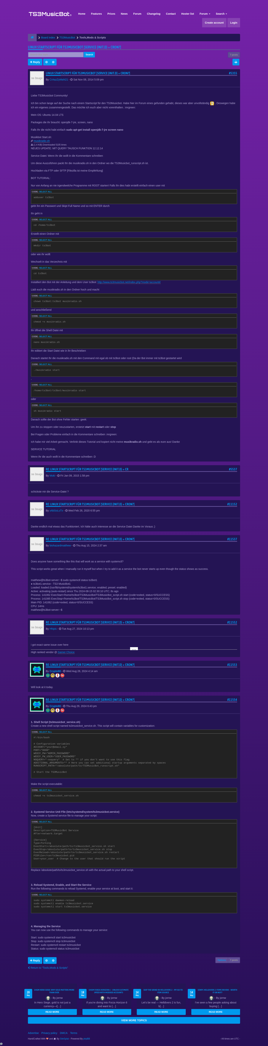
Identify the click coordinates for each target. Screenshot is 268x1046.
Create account (214, 22)
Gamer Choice (66, 652)
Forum (137, 13)
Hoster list (187, 13)
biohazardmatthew (60, 545)
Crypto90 (55, 671)
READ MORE (52, 1012)
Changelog (153, 13)
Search (221, 13)
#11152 (232, 504)
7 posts (234, 55)
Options (222, 960)
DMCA (64, 1033)
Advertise (33, 1033)
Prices (111, 13)
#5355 (233, 73)
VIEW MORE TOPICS (134, 1020)
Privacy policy (49, 1033)
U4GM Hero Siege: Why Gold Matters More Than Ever (54, 991)
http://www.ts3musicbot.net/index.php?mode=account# (129, 282)
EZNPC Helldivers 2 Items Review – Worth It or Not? (217, 991)
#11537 (232, 539)
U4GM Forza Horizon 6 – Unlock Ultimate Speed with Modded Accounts (109, 991)
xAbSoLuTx (56, 510)
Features (96, 13)
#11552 (232, 622)
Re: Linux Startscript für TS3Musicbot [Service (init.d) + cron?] (90, 504)
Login (233, 22)
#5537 (233, 469)
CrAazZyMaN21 (59, 79)
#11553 (232, 665)
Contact (171, 13)
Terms (73, 1033)
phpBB (86, 1038)
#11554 (232, 700)
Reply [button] (35, 62)
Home (81, 13)
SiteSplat (64, 1038)
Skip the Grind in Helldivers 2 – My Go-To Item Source (163, 991)
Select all (45, 192)
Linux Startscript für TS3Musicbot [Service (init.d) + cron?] (74, 47)
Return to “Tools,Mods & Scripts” (48, 967)
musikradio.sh (42, 140)
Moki (52, 475)
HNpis (53, 628)
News (124, 13)
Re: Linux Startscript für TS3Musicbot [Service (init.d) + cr (87, 469)
